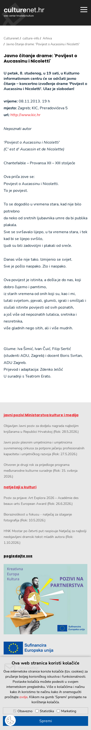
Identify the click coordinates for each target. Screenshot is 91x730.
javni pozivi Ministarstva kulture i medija (41, 415)
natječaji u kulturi (20, 487)
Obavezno (25, 711)
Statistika (47, 711)
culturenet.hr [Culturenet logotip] (24, 12)
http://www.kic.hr (25, 115)
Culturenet (11, 38)
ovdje (23, 697)
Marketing (68, 711)
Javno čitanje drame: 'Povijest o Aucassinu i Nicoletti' (40, 58)
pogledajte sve (18, 556)
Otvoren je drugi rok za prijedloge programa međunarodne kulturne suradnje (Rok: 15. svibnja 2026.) (40, 470)
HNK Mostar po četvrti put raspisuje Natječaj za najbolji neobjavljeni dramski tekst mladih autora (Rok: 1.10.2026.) (45, 537)
